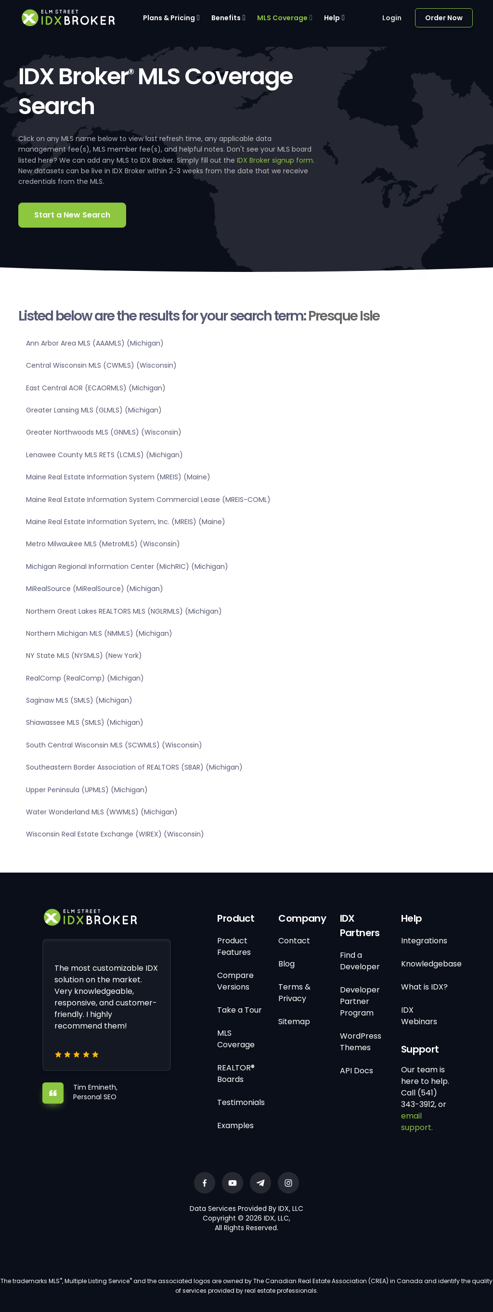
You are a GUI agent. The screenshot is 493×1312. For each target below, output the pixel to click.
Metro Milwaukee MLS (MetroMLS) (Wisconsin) (103, 544)
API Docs (356, 1070)
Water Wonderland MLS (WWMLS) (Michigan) (102, 812)
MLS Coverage (282, 18)
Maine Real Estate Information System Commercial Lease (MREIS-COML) (148, 499)
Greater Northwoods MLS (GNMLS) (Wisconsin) (104, 432)
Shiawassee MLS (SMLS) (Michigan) (84, 722)
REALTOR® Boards (236, 1073)
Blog (286, 963)
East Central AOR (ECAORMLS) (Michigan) (96, 388)
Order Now (444, 18)
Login (392, 18)
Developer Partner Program (360, 1001)
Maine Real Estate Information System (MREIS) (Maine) (118, 477)
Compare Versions (235, 981)
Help (332, 18)
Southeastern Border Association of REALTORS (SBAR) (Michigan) (134, 767)
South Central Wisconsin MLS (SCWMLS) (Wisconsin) (114, 745)
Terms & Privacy (294, 992)
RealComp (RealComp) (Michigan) (85, 678)
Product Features (234, 946)
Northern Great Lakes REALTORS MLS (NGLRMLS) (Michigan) (124, 611)
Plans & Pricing (169, 18)
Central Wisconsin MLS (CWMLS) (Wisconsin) (101, 365)
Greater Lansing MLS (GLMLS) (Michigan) (94, 410)
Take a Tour (239, 1010)
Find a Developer (360, 961)
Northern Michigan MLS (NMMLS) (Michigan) (99, 633)
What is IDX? (424, 986)
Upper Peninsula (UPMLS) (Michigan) (87, 790)
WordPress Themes (360, 1041)
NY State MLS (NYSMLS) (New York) (84, 655)
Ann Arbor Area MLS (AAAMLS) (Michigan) (95, 343)
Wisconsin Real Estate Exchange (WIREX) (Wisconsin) (115, 834)
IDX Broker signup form (275, 160)
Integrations (424, 940)
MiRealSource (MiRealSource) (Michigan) (94, 588)
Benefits (226, 18)
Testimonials (241, 1102)
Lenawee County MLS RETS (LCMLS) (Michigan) (104, 455)
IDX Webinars (419, 1015)
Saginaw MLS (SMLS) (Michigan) (79, 700)
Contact (294, 940)
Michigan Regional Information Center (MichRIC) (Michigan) (127, 566)
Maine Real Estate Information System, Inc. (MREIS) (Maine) (125, 522)
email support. (417, 1121)
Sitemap (294, 1021)
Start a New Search (72, 214)
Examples (235, 1125)
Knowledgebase (431, 963)
